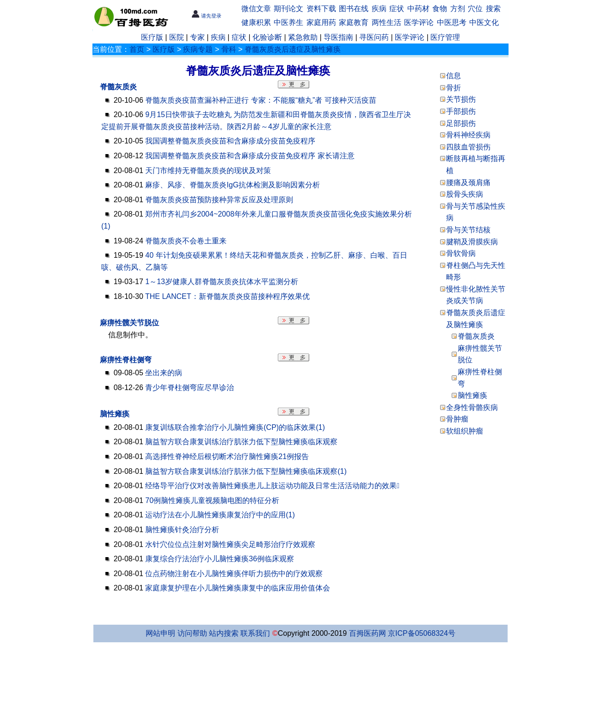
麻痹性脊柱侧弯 (126, 360)
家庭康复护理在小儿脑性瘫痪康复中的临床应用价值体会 (237, 588)
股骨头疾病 (464, 194)
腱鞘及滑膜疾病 (472, 242)
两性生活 (386, 22)
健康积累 (256, 22)
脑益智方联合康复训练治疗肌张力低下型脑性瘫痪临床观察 (241, 442)
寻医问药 (374, 37)
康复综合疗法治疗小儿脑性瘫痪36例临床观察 (219, 559)
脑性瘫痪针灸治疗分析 (182, 530)
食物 (439, 8)
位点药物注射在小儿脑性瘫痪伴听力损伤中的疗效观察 (234, 573)
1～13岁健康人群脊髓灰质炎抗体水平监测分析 (221, 282)
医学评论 (419, 22)
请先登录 (206, 16)
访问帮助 (192, 633)
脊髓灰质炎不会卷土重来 (186, 241)
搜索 (493, 8)
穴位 (475, 8)
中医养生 (288, 22)
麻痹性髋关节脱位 (129, 323)
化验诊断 (267, 37)
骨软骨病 (461, 253)
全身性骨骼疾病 (472, 407)
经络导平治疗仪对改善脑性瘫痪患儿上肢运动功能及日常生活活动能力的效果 (272, 486)
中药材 (418, 8)
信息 (453, 76)
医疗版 (152, 37)
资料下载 (321, 8)
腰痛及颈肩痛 (468, 182)
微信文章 (256, 8)
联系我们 (255, 633)
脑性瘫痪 (114, 414)
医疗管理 (445, 37)
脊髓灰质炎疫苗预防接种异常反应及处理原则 (219, 200)
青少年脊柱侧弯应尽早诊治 (189, 387)
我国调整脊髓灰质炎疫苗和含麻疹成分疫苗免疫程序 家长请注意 (249, 156)
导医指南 (338, 37)
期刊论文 (288, 8)
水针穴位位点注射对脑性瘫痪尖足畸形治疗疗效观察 (230, 544)
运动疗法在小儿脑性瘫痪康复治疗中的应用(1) (220, 515)
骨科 (228, 49)
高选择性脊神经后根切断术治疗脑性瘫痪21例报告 (227, 456)
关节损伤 (461, 99)
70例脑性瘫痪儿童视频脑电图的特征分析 (212, 500)
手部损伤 (461, 111)
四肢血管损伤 (468, 147)
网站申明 (160, 633)
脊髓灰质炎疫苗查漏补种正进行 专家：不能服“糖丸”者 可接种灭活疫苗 (260, 100)
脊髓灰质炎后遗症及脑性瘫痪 (293, 49)
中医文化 (484, 22)
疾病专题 (198, 49)
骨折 (453, 88)
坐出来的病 (163, 373)
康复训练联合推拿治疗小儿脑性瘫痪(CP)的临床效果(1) (235, 427)
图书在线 (353, 8)
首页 (136, 49)
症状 (396, 8)
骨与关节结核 (468, 230)
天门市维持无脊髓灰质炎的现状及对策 (208, 170)
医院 (176, 37)
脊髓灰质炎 (118, 87)
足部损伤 (461, 123)
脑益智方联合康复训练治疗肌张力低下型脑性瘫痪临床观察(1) (246, 471)
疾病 (379, 8)
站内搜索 (224, 633)
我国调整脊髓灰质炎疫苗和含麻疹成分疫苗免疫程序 (230, 141)
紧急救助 (303, 37)
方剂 (457, 8)
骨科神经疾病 (468, 135)
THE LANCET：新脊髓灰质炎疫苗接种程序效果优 (227, 296)
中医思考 (451, 22)
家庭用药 (321, 22)
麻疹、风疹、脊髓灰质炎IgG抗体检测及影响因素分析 (232, 185)
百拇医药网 (367, 633)
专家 (197, 37)
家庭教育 (353, 22)
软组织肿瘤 (464, 431)
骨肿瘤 (457, 419)
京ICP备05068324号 (421, 633)
